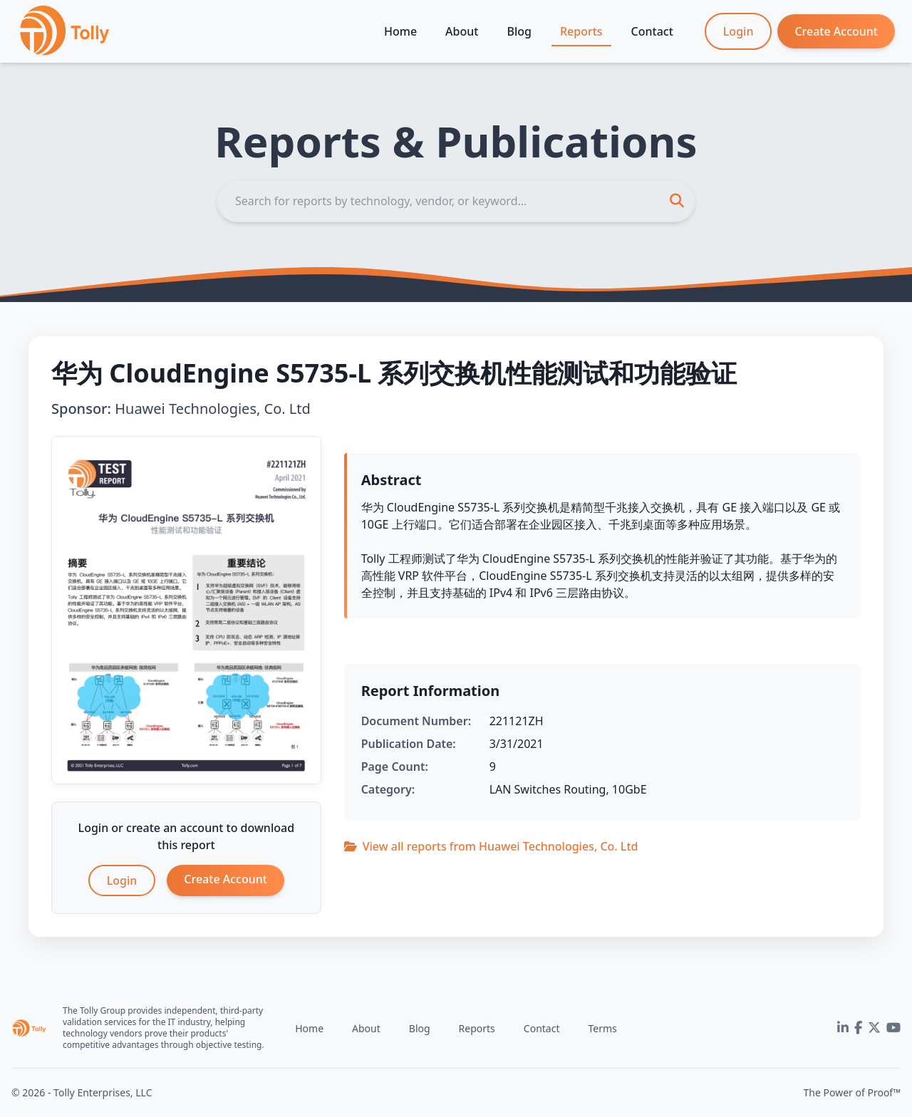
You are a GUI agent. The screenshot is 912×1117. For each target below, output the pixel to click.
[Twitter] (874, 1028)
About (461, 31)
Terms (602, 1028)
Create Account (836, 31)
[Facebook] (858, 1028)
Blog (519, 31)
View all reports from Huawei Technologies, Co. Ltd (491, 846)
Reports (581, 31)
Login (738, 31)
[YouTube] (893, 1028)
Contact (652, 31)
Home (400, 31)
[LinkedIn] (843, 1028)
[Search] (456, 201)
